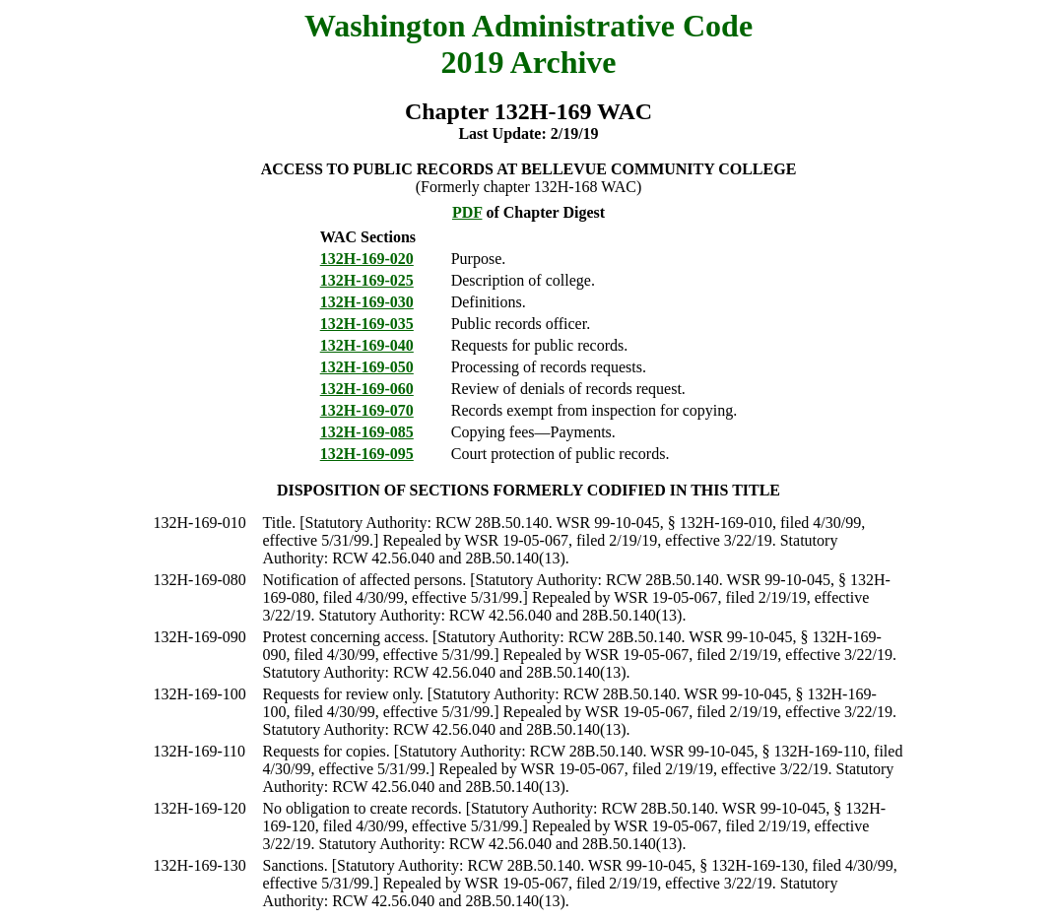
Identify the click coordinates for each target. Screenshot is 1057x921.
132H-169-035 (367, 323)
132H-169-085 (367, 432)
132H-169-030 (367, 302)
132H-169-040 (367, 345)
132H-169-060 (367, 388)
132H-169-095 (367, 453)
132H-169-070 (367, 410)
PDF (467, 212)
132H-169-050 (367, 367)
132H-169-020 (367, 258)
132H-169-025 (367, 280)
